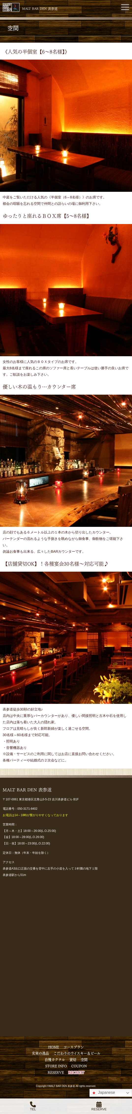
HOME (53, 1046)
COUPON (79, 1065)
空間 (84, 1059)
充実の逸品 (40, 1053)
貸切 (72, 1059)
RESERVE (56, 1072)
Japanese (103, 1093)
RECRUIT (76, 1072)
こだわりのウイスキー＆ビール (76, 1053)
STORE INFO (56, 1065)
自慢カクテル (54, 1059)
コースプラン (73, 1046)
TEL (33, 1106)
